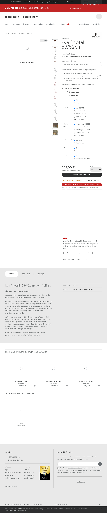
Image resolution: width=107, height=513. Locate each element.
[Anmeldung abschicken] (100, 464)
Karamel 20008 (80, 114)
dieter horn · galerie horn (21, 17)
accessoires (39, 24)
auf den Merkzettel (95, 180)
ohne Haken (79, 143)
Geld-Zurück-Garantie (53, 2)
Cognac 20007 (80, 117)
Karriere (26, 470)
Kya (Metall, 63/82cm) (25, 33)
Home (7, 33)
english (98, 505)
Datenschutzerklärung (13, 472)
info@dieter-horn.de (14, 460)
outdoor (17, 24)
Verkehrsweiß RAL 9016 (82, 159)
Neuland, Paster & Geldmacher (80, 56)
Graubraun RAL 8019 (81, 127)
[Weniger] (92, 169)
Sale (69, 24)
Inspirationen (85, 24)
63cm (76, 100)
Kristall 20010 (79, 108)
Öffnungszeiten (29, 472)
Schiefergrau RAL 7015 (82, 130)
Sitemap (8, 467)
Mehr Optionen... (79, 119)
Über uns (27, 467)
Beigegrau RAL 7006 (81, 133)
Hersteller (97, 24)
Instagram (80, 482)
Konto (85, 2)
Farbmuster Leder (72, 92)
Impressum (9, 475)
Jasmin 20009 (79, 111)
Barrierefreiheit (29, 475)
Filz (75, 148)
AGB (6, 470)
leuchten (27, 24)
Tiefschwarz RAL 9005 (82, 124)
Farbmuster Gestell (73, 95)
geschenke (51, 24)
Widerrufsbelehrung (12, 478)
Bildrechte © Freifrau (27, 63)
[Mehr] (100, 169)
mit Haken (78, 140)
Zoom (44, 40)
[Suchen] (99, 17)
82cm (76, 103)
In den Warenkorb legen (81, 175)
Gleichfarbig (79, 156)
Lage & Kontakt (29, 478)
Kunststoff (78, 151)
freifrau (13, 33)
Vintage (62, 24)
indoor (8, 24)
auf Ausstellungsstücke (27, 8)
